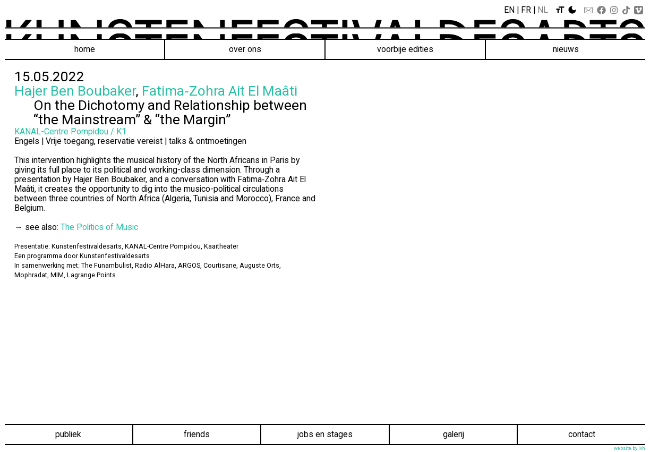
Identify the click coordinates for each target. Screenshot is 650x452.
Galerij (453, 434)
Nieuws (566, 49)
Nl (542, 10)
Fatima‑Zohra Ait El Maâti (219, 91)
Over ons (245, 49)
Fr (526, 10)
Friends (197, 434)
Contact (581, 434)
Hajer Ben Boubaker (74, 91)
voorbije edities (405, 49)
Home (84, 49)
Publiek (68, 434)
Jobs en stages (325, 434)
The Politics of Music (99, 227)
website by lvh (629, 448)
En (509, 10)
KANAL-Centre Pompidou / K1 (70, 131)
